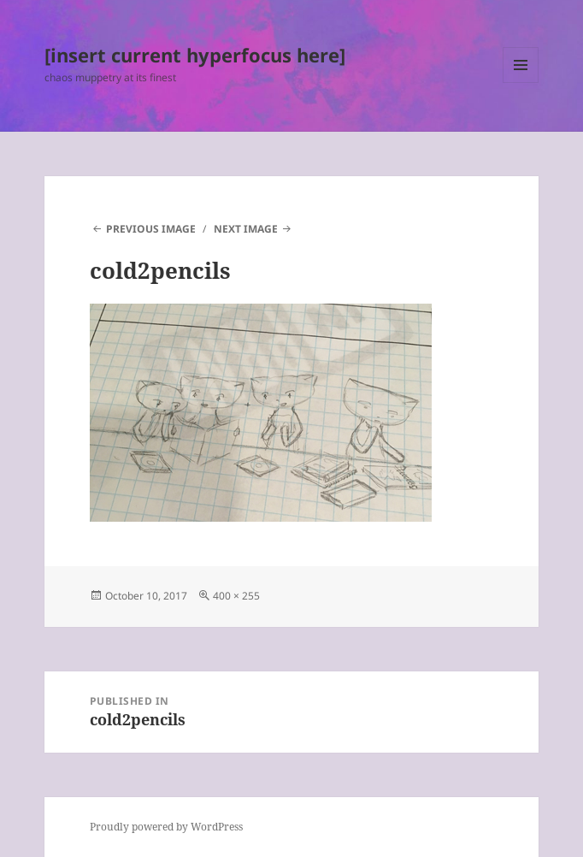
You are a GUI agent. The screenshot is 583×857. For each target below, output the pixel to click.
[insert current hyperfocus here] (194, 55)
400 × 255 (236, 595)
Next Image (246, 229)
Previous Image (151, 229)
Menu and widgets (521, 82)
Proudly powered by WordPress (166, 826)
